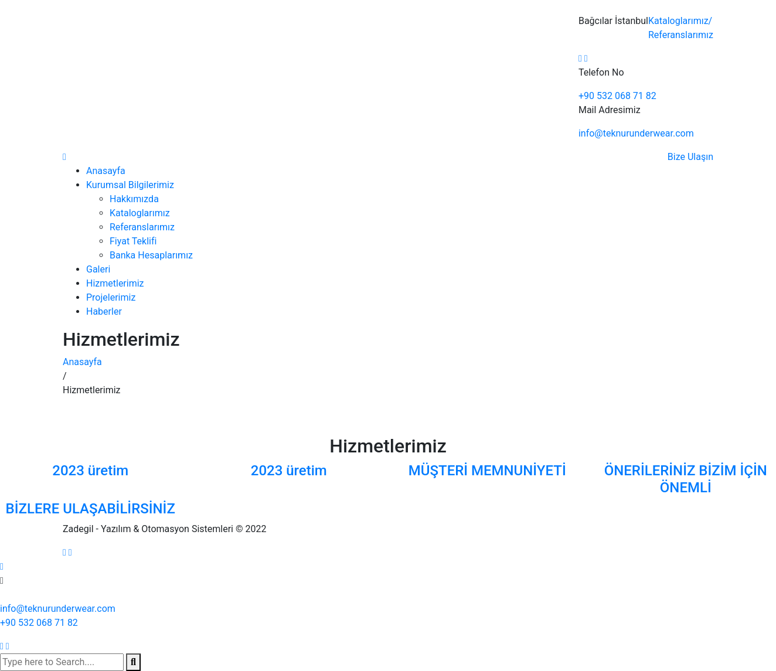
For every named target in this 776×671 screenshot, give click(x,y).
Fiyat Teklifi (133, 241)
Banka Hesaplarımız (151, 255)
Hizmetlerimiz (115, 283)
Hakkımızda (134, 199)
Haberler (104, 311)
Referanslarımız (680, 34)
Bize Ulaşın (690, 156)
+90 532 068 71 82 (617, 95)
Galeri (98, 269)
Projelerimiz (110, 297)
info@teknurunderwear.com (636, 133)
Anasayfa (105, 170)
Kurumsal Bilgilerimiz (130, 184)
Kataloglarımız (680, 20)
